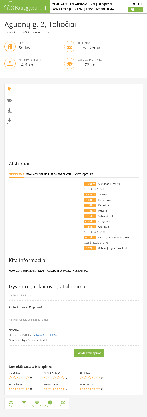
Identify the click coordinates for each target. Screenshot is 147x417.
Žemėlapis (59, 4)
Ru (140, 4)
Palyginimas (78, 4)
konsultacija (62, 9)
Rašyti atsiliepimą (88, 353)
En (134, 4)
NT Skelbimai (105, 9)
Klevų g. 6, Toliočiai (46, 334)
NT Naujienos (83, 9)
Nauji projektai (101, 4)
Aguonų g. (38, 32)
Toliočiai (24, 32)
